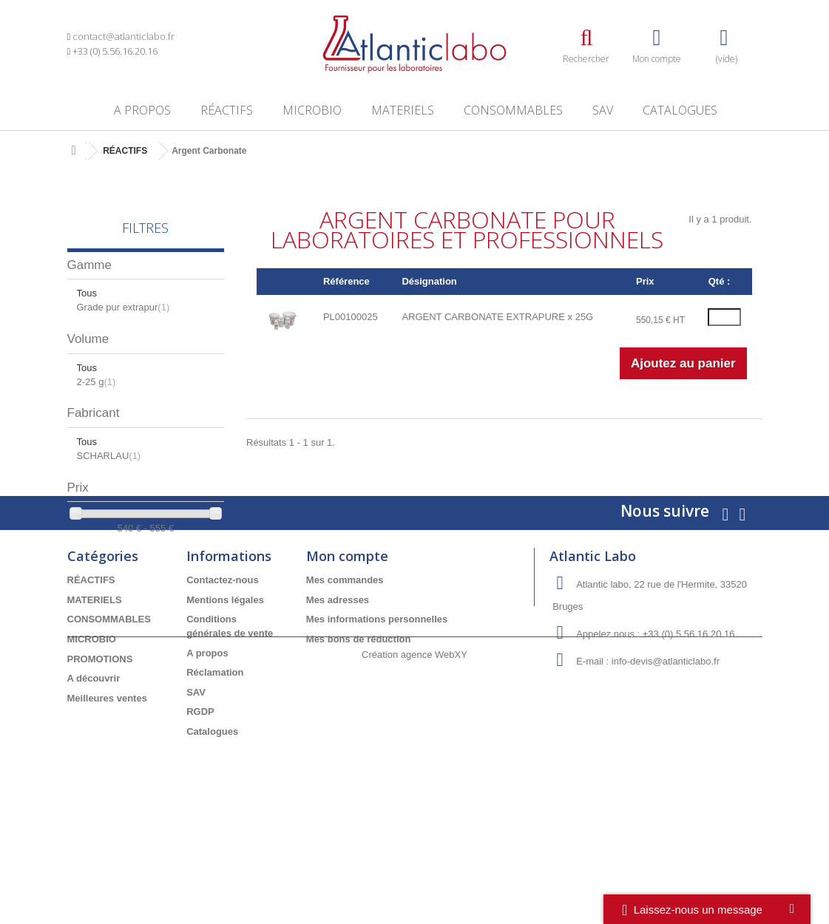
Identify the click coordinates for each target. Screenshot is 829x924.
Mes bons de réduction (358, 737)
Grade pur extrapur (123, 307)
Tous (87, 293)
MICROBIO (312, 110)
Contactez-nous (222, 678)
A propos (142, 110)
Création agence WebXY (414, 883)
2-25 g (96, 381)
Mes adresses (337, 698)
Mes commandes (345, 678)
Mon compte (347, 655)
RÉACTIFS (226, 110)
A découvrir (94, 776)
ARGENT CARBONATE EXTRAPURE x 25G (497, 316)
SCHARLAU (109, 455)
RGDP (200, 810)
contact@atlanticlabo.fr (123, 36)
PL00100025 (350, 316)
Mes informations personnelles (376, 718)
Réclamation (214, 770)
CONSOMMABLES (513, 110)
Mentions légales (225, 698)
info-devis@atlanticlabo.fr (666, 760)
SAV (602, 110)
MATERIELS (402, 110)
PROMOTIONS (100, 757)
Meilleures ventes (107, 796)
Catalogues (680, 110)
